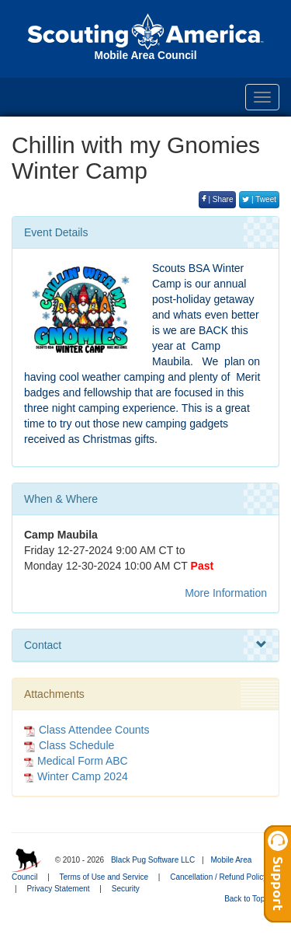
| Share (218, 199)
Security (126, 888)
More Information (226, 593)
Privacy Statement (57, 888)
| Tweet (259, 199)
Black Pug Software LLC (153, 860)
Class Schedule (69, 745)
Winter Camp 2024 (82, 776)
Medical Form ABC (82, 761)
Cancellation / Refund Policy (218, 877)
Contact (145, 645)
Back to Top (249, 898)
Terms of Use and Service (104, 877)
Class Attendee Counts (86, 730)
